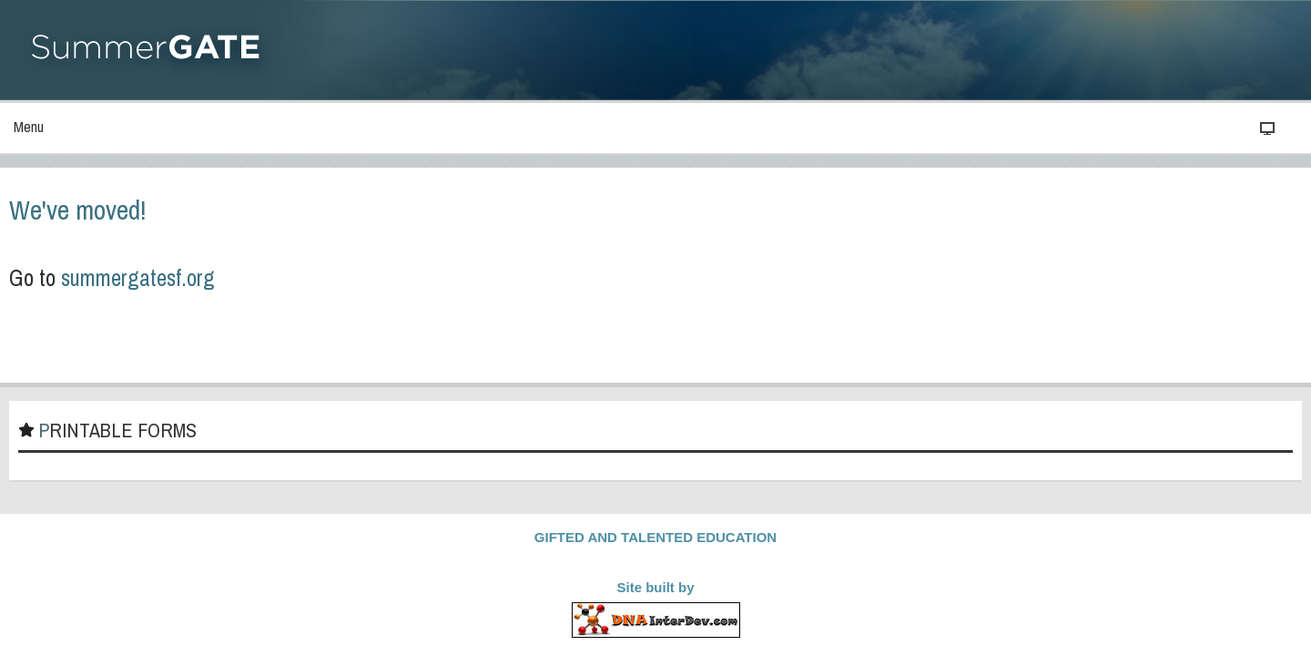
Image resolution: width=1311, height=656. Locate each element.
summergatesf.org (311, 285)
